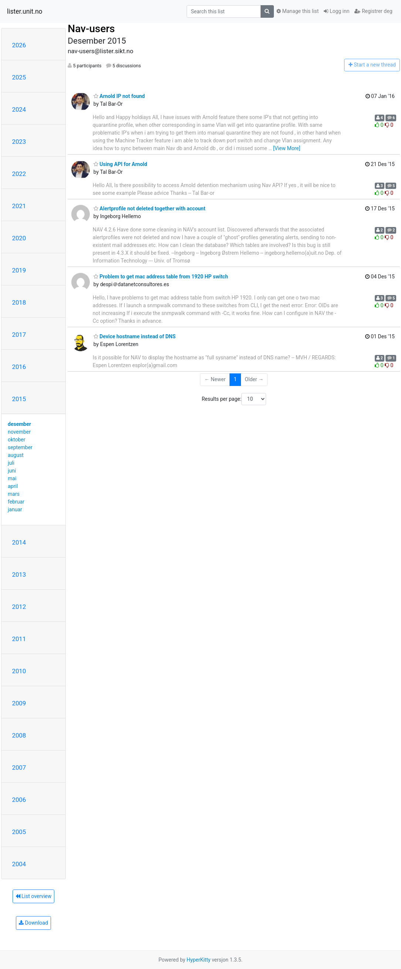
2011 (19, 639)
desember (19, 424)
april (13, 486)
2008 (19, 735)
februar (16, 502)
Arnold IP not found (119, 96)
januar (15, 509)
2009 (19, 703)
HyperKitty (199, 960)
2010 (19, 671)
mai (12, 478)
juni (12, 471)
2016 (19, 366)
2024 (19, 109)
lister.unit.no (25, 11)
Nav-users (91, 29)
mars (14, 494)
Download (33, 923)
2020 (19, 238)
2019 (19, 270)
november (19, 432)
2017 (19, 334)
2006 (19, 799)
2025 (19, 77)
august (16, 455)
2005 (19, 832)
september (20, 447)
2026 (19, 45)
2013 (19, 574)
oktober (17, 440)
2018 (19, 302)
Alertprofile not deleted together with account (149, 208)
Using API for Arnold (120, 164)
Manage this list (297, 11)
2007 (19, 767)
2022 (19, 173)
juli (11, 463)
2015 (19, 399)
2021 (19, 206)
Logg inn (336, 11)
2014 (19, 542)
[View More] (286, 148)
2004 (19, 864)
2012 (19, 606)
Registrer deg (373, 11)
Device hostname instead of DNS (135, 336)
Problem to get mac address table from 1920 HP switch (161, 276)
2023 (19, 141)
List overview (34, 896)
